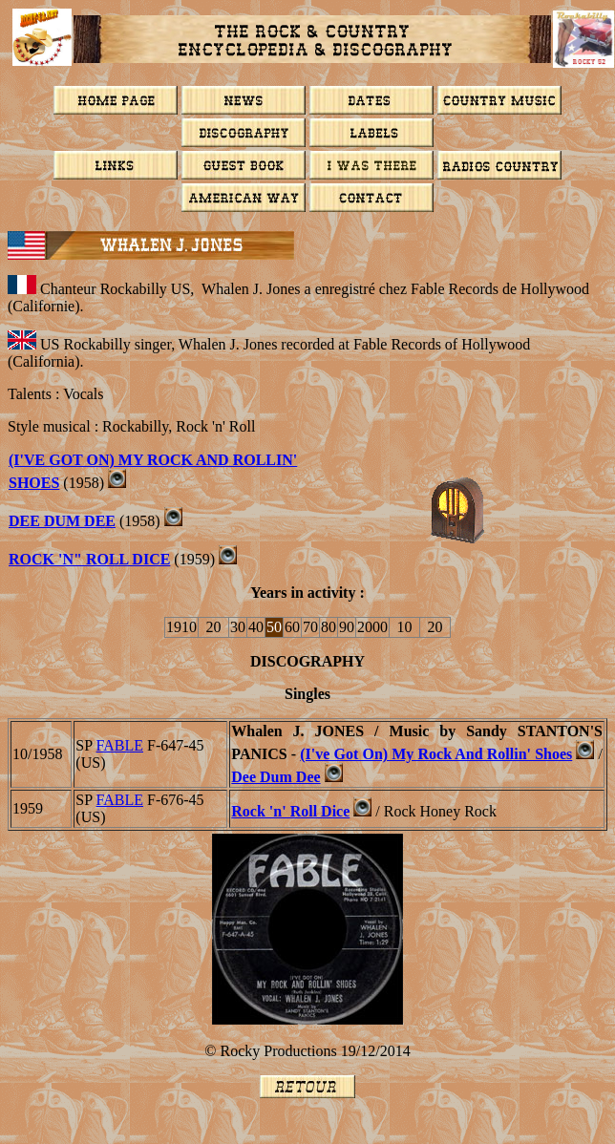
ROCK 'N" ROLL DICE (89, 559)
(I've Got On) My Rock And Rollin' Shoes (436, 754)
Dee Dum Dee (62, 521)
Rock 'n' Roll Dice (290, 811)
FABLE (119, 745)
